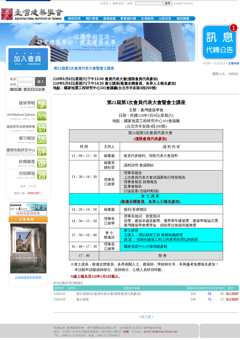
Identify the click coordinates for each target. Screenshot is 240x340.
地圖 (126, 331)
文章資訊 (219, 63)
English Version (183, 3)
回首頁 (105, 3)
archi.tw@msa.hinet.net (161, 331)
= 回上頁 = (146, 317)
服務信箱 (118, 3)
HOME (207, 63)
